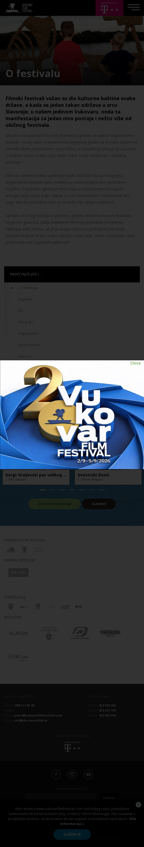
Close (135, 363)
